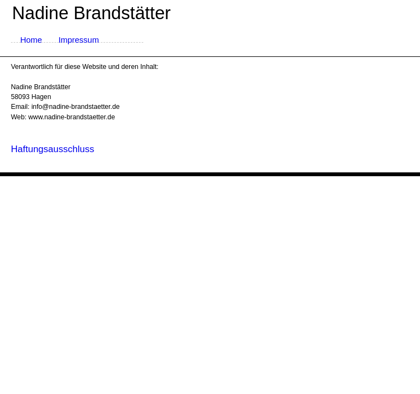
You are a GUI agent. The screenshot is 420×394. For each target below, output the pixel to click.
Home (31, 39)
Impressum (79, 39)
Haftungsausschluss (52, 149)
